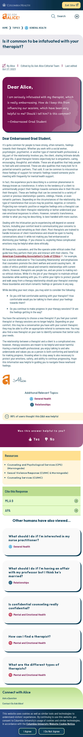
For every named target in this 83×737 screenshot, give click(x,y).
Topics (16, 27)
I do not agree (52, 733)
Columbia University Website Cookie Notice (50, 725)
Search (58, 16)
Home (5, 27)
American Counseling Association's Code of (32, 256)
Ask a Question (9, 698)
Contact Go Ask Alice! (12, 703)
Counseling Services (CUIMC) (25, 477)
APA (7, 510)
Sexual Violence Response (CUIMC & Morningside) (37, 472)
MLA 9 (9, 501)
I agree (27, 733)
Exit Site (70, 5)
